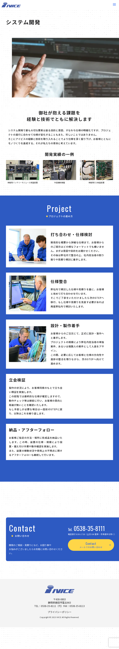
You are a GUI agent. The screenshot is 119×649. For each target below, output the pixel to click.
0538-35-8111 (89, 528)
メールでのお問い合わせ (91, 547)
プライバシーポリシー (59, 612)
